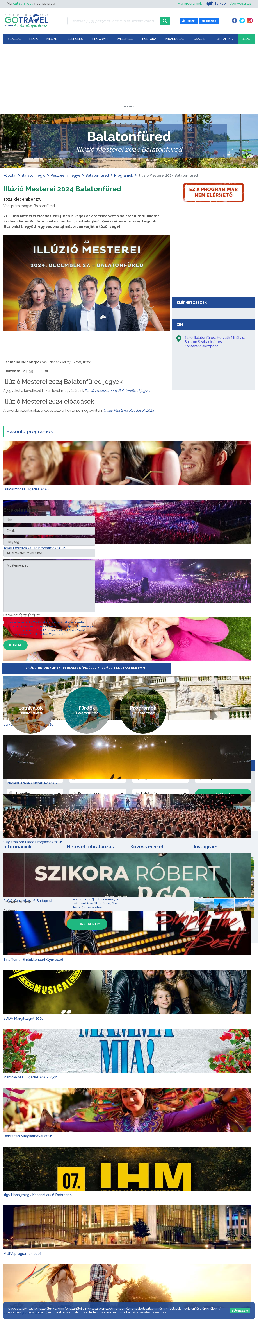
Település (74, 39)
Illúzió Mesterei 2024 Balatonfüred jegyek (118, 391)
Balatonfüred (97, 175)
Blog (246, 39)
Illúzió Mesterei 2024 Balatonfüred (75, 188)
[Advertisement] (129, 77)
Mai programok (189, 3)
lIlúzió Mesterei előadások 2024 (128, 410)
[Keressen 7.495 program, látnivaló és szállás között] (113, 21)
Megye (51, 39)
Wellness (125, 39)
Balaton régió (33, 175)
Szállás (14, 39)
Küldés (15, 645)
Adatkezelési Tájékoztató (47, 634)
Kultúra (149, 39)
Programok (123, 175)
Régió (34, 39)
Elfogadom (240, 1310)
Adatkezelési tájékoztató (150, 1312)
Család (200, 39)
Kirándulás (174, 39)
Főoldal (9, 175)
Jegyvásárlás (240, 3)
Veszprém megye (65, 175)
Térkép (216, 3)
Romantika (224, 39)
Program (100, 39)
